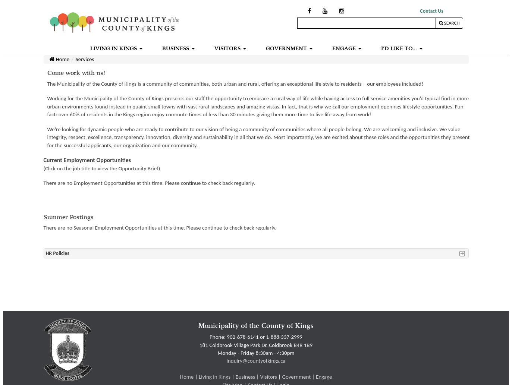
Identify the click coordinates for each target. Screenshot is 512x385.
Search (449, 23)
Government (296, 376)
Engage (324, 376)
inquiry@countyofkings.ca (255, 360)
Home (59, 59)
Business (245, 376)
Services (85, 59)
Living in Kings (214, 376)
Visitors (268, 376)
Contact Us (431, 11)
